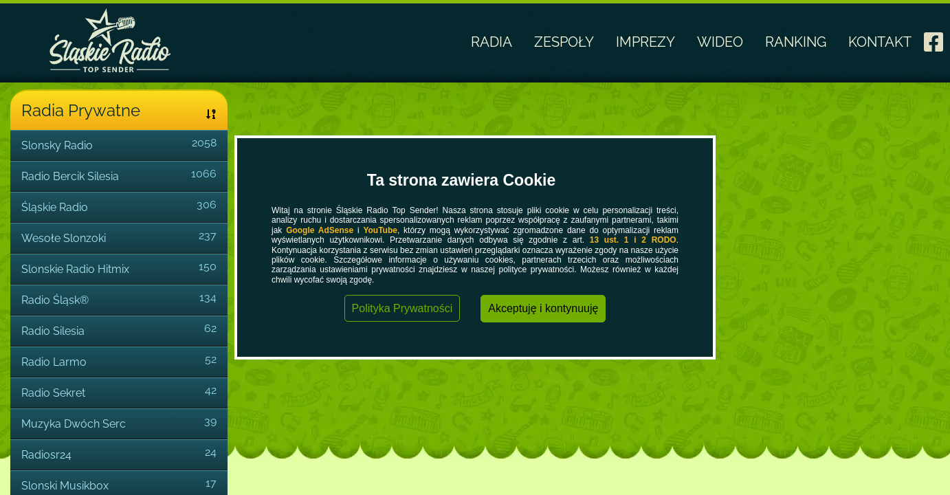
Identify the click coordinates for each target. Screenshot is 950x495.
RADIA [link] (491, 42)
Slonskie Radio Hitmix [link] (75, 269)
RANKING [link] (795, 42)
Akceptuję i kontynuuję (543, 308)
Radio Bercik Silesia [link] (70, 176)
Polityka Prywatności (402, 308)
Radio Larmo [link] (54, 361)
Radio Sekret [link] (53, 392)
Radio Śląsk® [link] (55, 300)
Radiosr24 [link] (46, 454)
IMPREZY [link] (645, 42)
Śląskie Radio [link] (54, 207)
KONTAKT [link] (880, 42)
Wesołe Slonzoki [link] (63, 238)
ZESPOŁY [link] (564, 42)
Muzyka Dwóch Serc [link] (73, 423)
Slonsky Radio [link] (57, 145)
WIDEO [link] (720, 42)
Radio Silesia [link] (53, 331)
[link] (934, 38)
